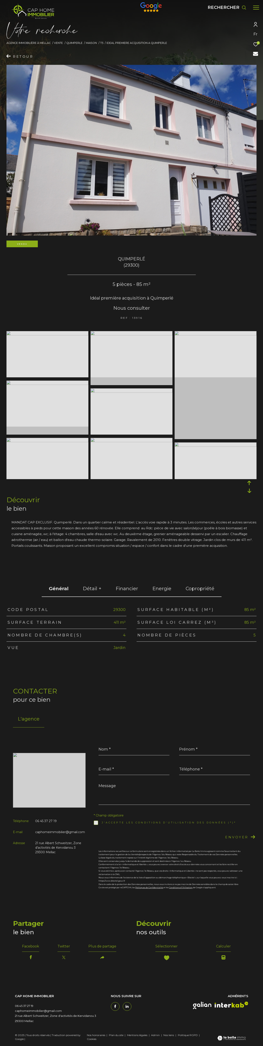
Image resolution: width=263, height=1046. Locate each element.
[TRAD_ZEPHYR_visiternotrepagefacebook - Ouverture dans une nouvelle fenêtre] (115, 1006)
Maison (91, 43)
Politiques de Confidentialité (149, 887)
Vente (58, 43)
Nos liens (169, 1035)
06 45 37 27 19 (46, 821)
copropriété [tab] (200, 589)
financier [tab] (127, 589)
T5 (101, 43)
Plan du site (116, 1035)
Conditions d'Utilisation (181, 887)
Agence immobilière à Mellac (28, 43)
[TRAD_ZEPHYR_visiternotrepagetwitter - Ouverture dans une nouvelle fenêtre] (127, 1006)
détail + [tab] (92, 589)
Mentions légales (137, 1035)
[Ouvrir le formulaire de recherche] (227, 7)
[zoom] (47, 334)
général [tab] (59, 589)
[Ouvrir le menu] (256, 7)
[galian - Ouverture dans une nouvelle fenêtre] (202, 1005)
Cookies (91, 1039)
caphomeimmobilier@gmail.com (60, 832)
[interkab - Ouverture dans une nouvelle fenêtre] (231, 1005)
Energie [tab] (161, 589)
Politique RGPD (188, 1035)
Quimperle (74, 43)
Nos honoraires (96, 1035)
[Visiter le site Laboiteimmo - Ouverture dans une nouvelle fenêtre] (231, 1038)
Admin (155, 1035)
